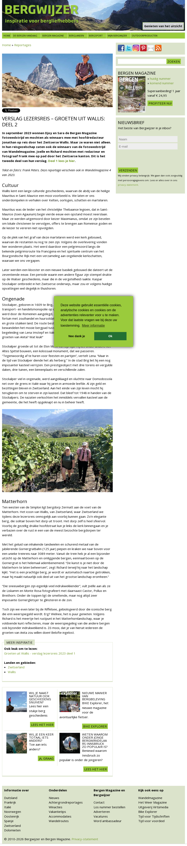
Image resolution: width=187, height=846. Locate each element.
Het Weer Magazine (152, 802)
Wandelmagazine (150, 798)
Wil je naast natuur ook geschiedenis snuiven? (40, 697)
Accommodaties (60, 816)
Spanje (9, 821)
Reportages (22, 45)
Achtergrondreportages (66, 802)
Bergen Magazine (53, 35)
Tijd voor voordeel (151, 821)
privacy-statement (128, 184)
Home (6, 35)
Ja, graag (46, 758)
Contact (99, 802)
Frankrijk (10, 802)
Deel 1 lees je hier (61, 161)
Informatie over (16, 790)
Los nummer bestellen (109, 807)
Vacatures (101, 816)
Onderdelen (58, 790)
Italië (7, 807)
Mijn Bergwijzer (117, 35)
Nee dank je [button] (77, 336)
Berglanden (76, 35)
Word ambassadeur (108, 821)
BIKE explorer (95, 726)
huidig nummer (160, 78)
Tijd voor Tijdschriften (154, 816)
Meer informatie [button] (93, 325)
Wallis (12, 672)
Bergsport (96, 35)
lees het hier (42, 725)
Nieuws (54, 798)
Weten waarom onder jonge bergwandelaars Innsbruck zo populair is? (95, 740)
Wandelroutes (59, 821)
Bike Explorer (147, 812)
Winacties (55, 807)
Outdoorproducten (144, 35)
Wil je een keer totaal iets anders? (41, 737)
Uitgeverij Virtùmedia (153, 807)
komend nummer (162, 83)
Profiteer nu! (160, 103)
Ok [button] (110, 336)
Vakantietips (57, 812)
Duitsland (10, 798)
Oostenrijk (11, 816)
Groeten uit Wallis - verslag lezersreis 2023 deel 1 (39, 653)
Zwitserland (16, 667)
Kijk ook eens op (151, 790)
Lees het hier (95, 769)
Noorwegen (12, 812)
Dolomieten (12, 830)
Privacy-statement (85, 839)
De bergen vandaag (25, 35)
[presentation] (149, 158)
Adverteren (102, 812)
